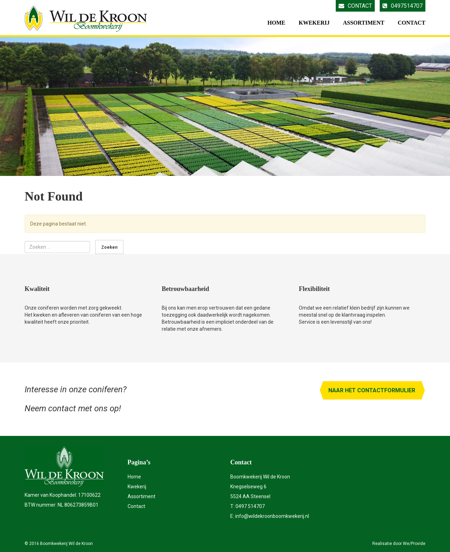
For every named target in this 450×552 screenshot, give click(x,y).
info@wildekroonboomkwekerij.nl (272, 516)
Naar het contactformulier (371, 390)
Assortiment (363, 23)
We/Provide (414, 543)
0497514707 (402, 5)
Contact (355, 5)
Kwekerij (313, 23)
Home (276, 23)
